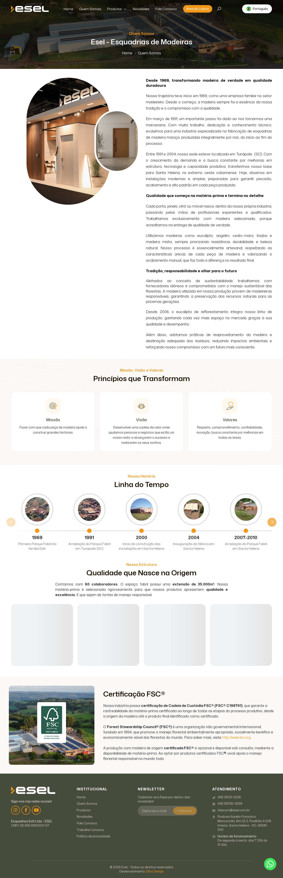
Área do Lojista (197, 9)
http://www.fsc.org (236, 737)
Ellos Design (155, 871)
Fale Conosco (166, 9)
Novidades (141, 9)
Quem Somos (90, 9)
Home (68, 9)
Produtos (117, 9)
